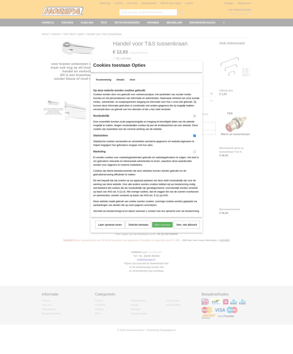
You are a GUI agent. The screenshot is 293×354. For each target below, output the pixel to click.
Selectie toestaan (138, 229)
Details (121, 84)
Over (132, 84)
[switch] (194, 121)
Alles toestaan (162, 229)
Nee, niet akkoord (186, 229)
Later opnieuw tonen (110, 229)
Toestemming (103, 84)
